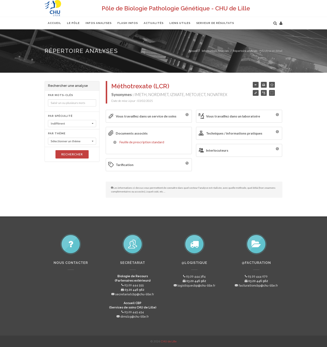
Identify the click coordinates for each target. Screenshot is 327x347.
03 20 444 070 (258, 276)
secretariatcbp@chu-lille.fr (134, 294)
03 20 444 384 (196, 276)
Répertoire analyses (245, 50)
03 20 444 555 (134, 285)
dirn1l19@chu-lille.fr (134, 316)
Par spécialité (60, 115)
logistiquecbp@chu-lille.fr (196, 285)
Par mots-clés (60, 95)
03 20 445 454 (134, 312)
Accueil (193, 50)
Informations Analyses (215, 50)
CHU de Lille (169, 341)
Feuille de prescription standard (141, 142)
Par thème (56, 133)
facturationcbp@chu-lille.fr (258, 285)
